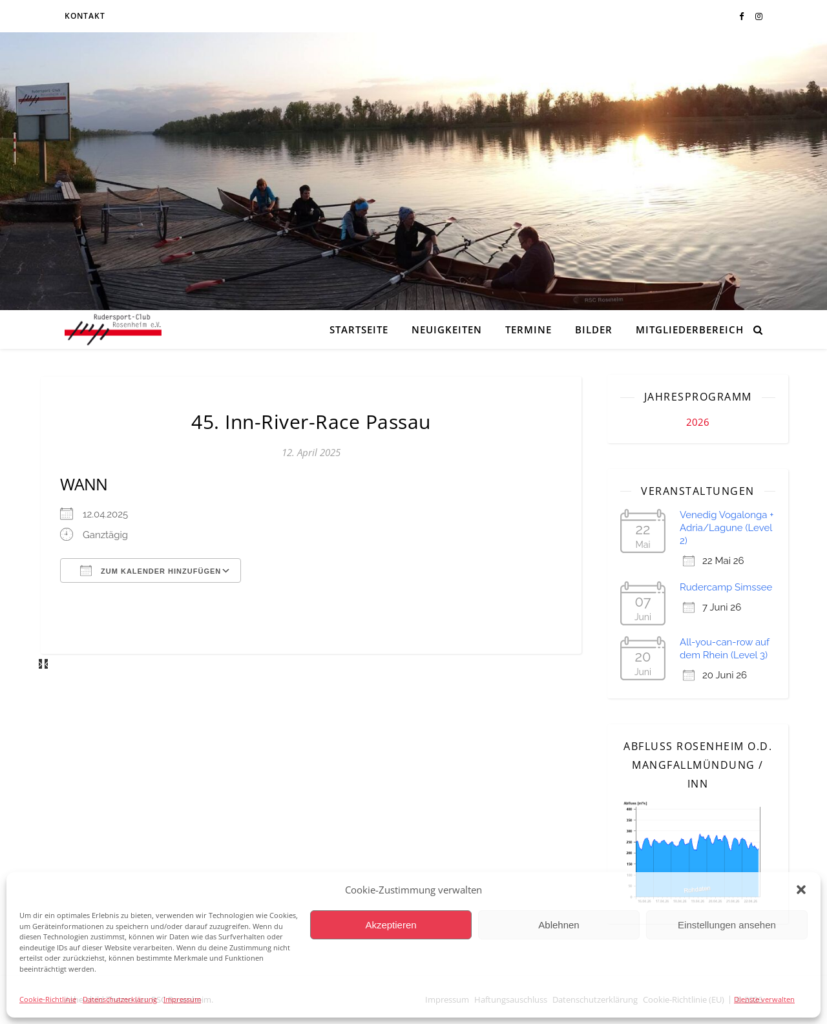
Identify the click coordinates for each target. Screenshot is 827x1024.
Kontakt (85, 15)
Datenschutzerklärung (120, 999)
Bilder (593, 329)
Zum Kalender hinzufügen (150, 570)
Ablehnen (558, 924)
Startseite (359, 329)
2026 (697, 421)
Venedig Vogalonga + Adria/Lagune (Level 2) (727, 528)
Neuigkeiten (447, 329)
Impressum (182, 999)
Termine (528, 329)
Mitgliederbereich (690, 329)
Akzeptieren (390, 924)
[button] (801, 889)
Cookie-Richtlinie (47, 999)
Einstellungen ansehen (727, 924)
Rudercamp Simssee (726, 587)
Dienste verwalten (764, 999)
